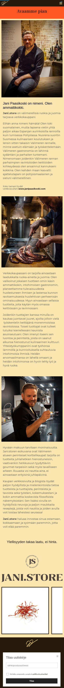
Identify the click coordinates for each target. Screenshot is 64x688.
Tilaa (31, 681)
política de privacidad (40, 674)
